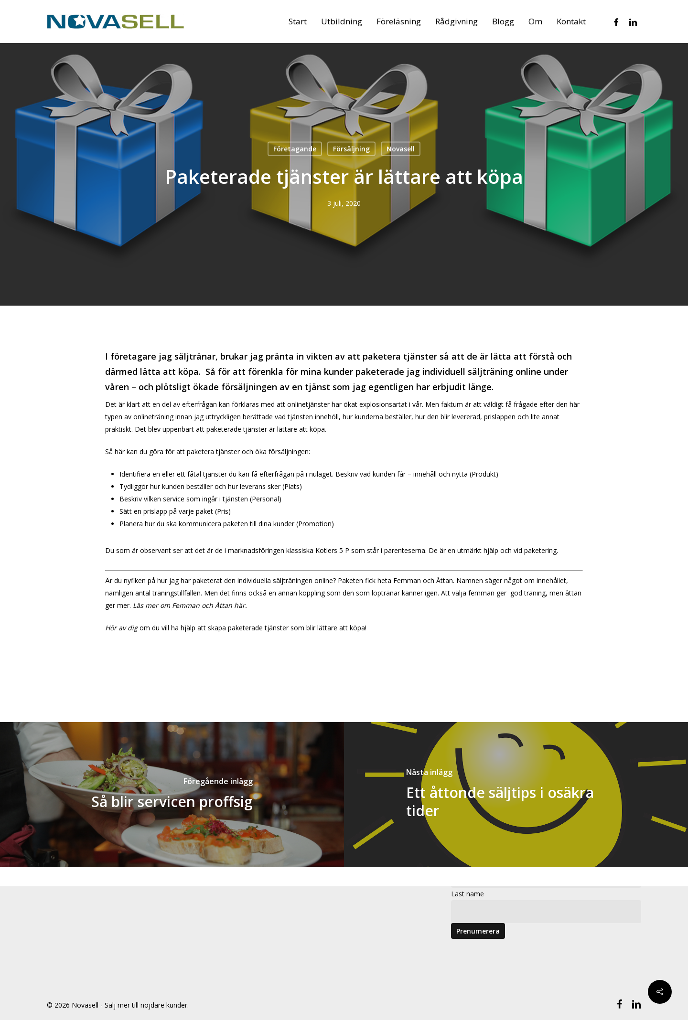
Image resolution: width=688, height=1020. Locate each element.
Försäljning (351, 148)
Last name (467, 893)
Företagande (294, 148)
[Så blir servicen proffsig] (172, 794)
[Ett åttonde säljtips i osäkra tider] (516, 794)
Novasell (401, 148)
